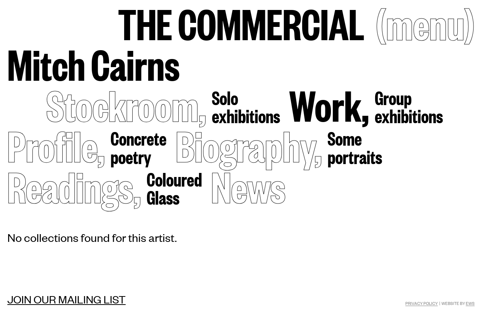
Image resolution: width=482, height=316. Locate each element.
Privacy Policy (421, 303)
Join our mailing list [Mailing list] (66, 299)
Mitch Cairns (93, 63)
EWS (470, 303)
